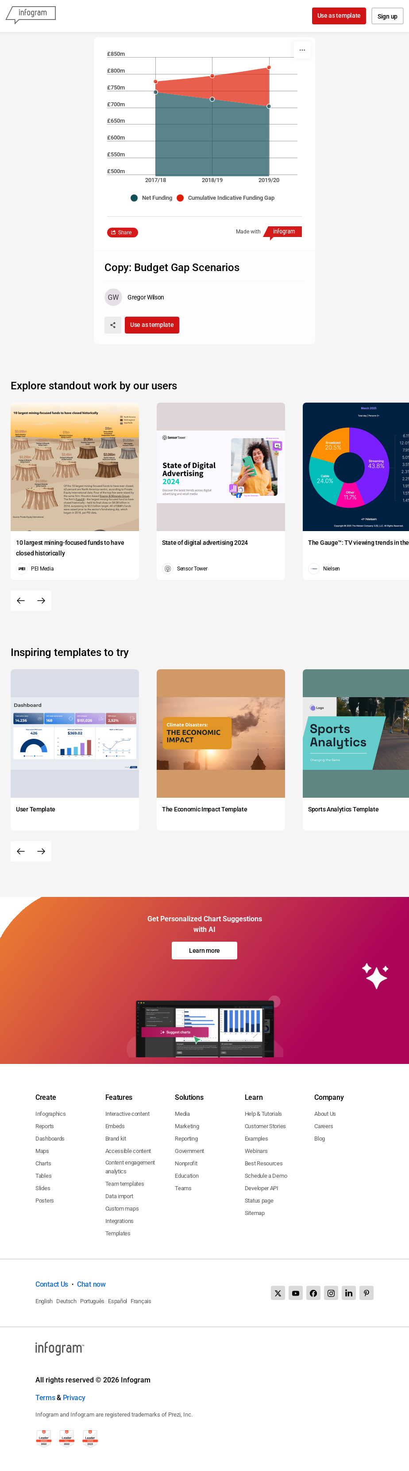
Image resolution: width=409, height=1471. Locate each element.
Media (182, 1113)
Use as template (339, 15)
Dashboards (50, 1138)
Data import (119, 1196)
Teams (183, 1188)
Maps (42, 1151)
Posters (44, 1200)
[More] (302, 50)
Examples (256, 1138)
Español (117, 1301)
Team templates (124, 1183)
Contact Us (51, 1284)
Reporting (186, 1138)
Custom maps (122, 1208)
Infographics (50, 1113)
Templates (118, 1233)
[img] (212, 86)
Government (189, 1151)
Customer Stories (265, 1126)
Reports (44, 1126)
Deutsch (66, 1301)
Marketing (187, 1126)
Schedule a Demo (266, 1175)
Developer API (261, 1188)
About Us (325, 1113)
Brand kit (115, 1138)
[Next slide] (41, 600)
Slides (42, 1188)
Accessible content (128, 1151)
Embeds (115, 1126)
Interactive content (127, 1113)
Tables (43, 1175)
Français (141, 1301)
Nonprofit (186, 1163)
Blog (319, 1138)
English (44, 1301)
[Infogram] (30, 16)
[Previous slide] (20, 600)
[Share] (112, 325)
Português (92, 1301)
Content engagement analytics (130, 1167)
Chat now (91, 1284)
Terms (45, 1397)
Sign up (387, 16)
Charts (43, 1163)
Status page (259, 1200)
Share (124, 232)
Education (186, 1175)
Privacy (74, 1397)
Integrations (119, 1221)
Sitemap (255, 1213)
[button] (154, 198)
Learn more (204, 950)
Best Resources (264, 1163)
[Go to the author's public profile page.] (134, 297)
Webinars (256, 1151)
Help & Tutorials (263, 1113)
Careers (323, 1126)
